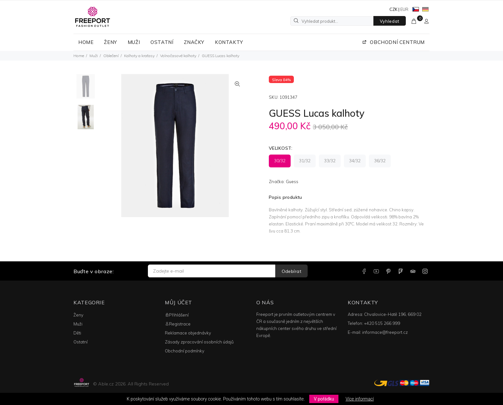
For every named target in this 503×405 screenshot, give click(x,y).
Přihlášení (177, 314)
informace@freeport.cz (385, 332)
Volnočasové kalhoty (178, 55)
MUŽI (134, 42)
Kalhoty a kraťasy (139, 55)
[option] (85, 89)
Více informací (359, 398)
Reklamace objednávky (188, 332)
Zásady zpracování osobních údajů (199, 341)
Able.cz (106, 384)
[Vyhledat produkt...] (332, 21)
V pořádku (324, 398)
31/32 (305, 161)
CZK (393, 9)
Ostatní (80, 341)
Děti (77, 332)
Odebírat (291, 271)
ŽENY (110, 42)
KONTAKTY (229, 42)
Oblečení (111, 55)
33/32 (330, 161)
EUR (404, 9)
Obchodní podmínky (184, 350)
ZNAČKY (194, 42)
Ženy (78, 314)
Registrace (178, 323)
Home (78, 55)
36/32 (380, 161)
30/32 (280, 161)
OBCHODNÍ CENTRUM (393, 42)
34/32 (355, 161)
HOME (85, 42)
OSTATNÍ (161, 42)
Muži (94, 55)
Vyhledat (389, 21)
